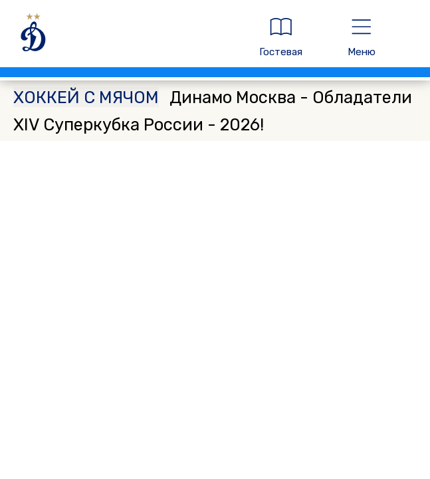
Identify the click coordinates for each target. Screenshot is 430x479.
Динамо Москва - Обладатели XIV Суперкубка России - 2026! (212, 110)
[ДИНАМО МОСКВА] (124, 37)
